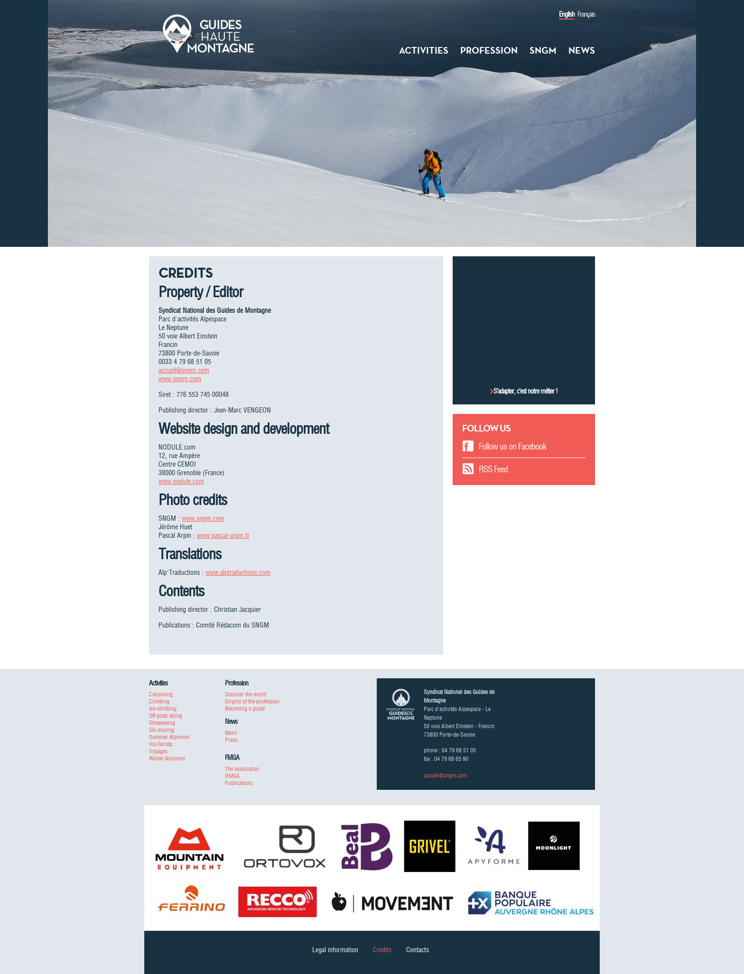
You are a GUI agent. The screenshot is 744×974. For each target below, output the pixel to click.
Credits (382, 950)
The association (242, 768)
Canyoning (161, 694)
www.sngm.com (179, 379)
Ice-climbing (163, 708)
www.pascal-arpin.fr (223, 535)
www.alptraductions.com (237, 572)
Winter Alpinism (167, 758)
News (581, 50)
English (567, 14)
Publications (238, 783)
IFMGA (232, 775)
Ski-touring (161, 729)
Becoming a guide (245, 708)
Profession (489, 50)
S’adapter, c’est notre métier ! (525, 391)
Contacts (417, 950)
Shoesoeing (162, 722)
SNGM (543, 50)
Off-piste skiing (165, 715)
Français (586, 14)
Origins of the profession (252, 701)
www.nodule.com (181, 481)
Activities (423, 50)
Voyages (158, 751)
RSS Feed (493, 469)
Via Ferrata (160, 744)
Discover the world (245, 694)
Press (231, 739)
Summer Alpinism (169, 736)
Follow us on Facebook (512, 446)
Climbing (159, 701)
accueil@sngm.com (183, 370)
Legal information (335, 950)
